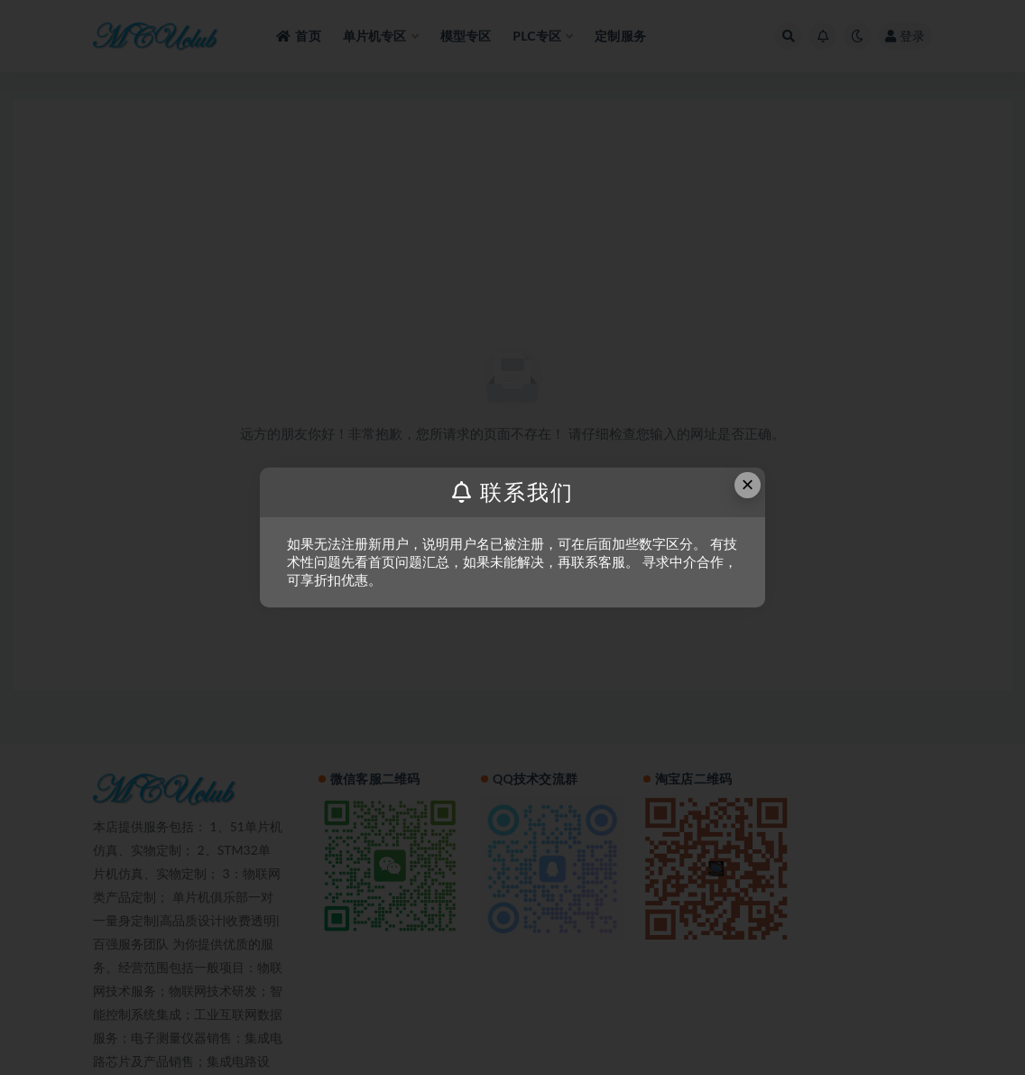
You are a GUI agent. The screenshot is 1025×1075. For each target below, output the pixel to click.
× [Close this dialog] (748, 484)
